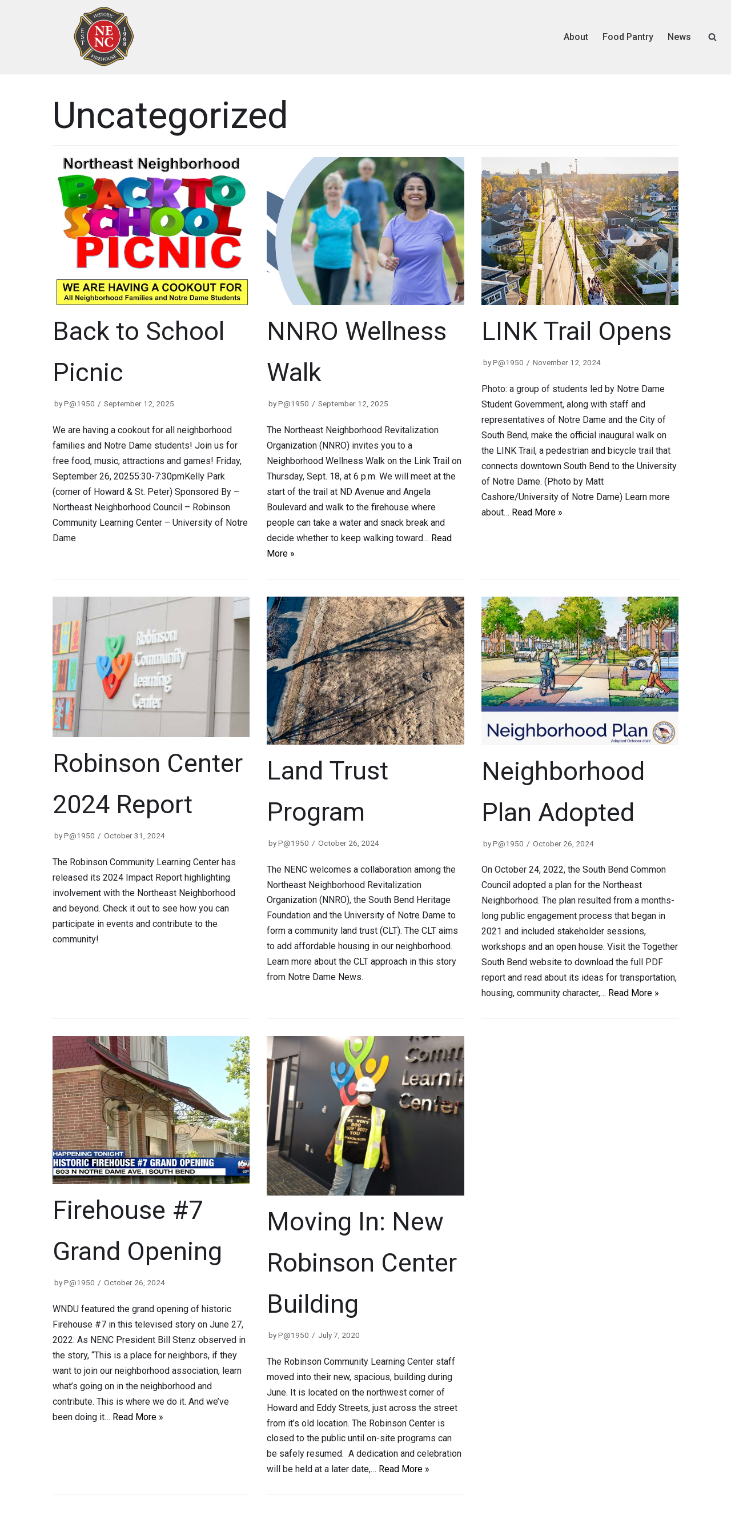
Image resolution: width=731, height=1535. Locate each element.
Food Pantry (628, 36)
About (576, 36)
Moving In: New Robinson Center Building (362, 1262)
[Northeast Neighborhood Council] (104, 37)
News (679, 36)
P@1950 (79, 403)
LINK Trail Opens (576, 331)
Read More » (537, 512)
